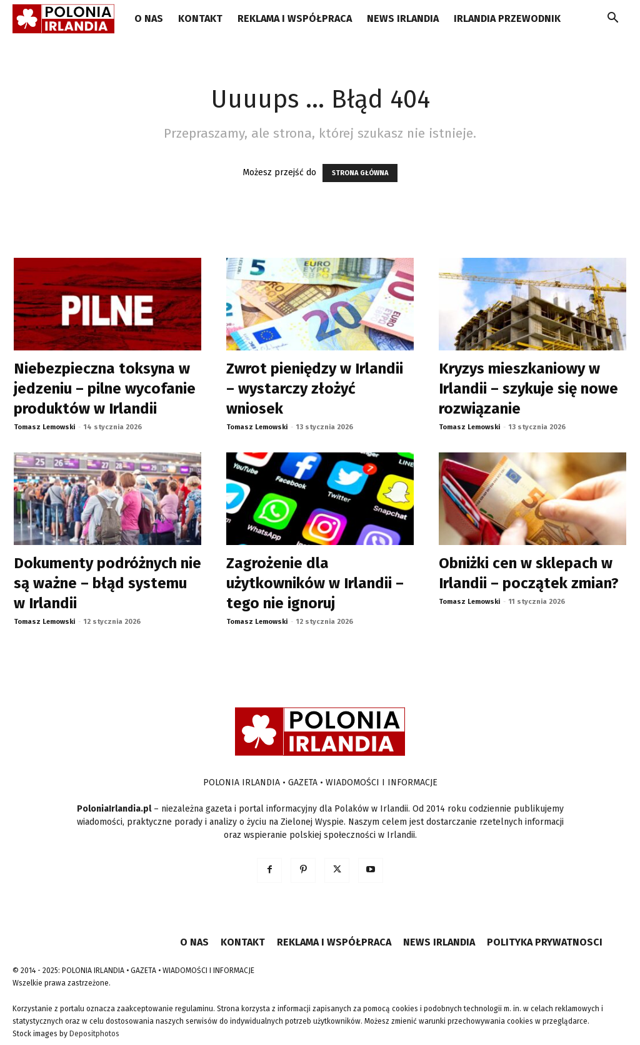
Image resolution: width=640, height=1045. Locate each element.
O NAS (148, 18)
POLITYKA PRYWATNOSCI (544, 942)
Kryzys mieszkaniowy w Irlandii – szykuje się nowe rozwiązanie (528, 388)
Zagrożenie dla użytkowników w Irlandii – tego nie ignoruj (315, 583)
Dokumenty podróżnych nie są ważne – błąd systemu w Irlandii (107, 583)
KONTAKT (200, 18)
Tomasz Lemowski (44, 427)
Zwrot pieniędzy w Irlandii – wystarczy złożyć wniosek (314, 388)
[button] (613, 19)
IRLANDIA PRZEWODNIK (507, 18)
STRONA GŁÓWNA (360, 173)
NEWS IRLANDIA (403, 18)
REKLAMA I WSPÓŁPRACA (295, 18)
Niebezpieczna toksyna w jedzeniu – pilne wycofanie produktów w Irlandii (105, 388)
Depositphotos (94, 1033)
